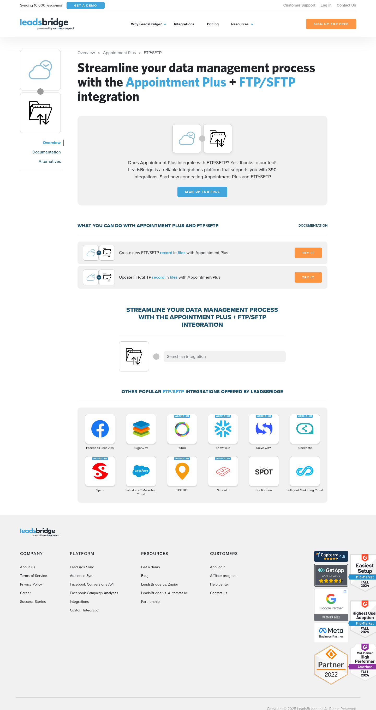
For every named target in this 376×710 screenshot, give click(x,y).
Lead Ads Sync (82, 567)
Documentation (46, 152)
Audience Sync (82, 576)
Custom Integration (85, 610)
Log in (326, 5)
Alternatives (50, 161)
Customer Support (299, 5)
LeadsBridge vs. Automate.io (164, 593)
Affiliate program (223, 576)
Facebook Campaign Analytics (94, 593)
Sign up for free (202, 192)
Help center (219, 584)
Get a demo (150, 567)
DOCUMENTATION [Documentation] (313, 225)
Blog (144, 576)
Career (25, 593)
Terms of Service (33, 576)
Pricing (213, 24)
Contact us (218, 593)
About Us (27, 567)
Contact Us (346, 5)
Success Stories (33, 601)
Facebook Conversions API (92, 584)
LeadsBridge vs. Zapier (159, 584)
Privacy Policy (31, 584)
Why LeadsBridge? (146, 24)
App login (217, 567)
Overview (52, 143)
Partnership (150, 601)
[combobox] (225, 356)
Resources (240, 24)
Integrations (184, 24)
